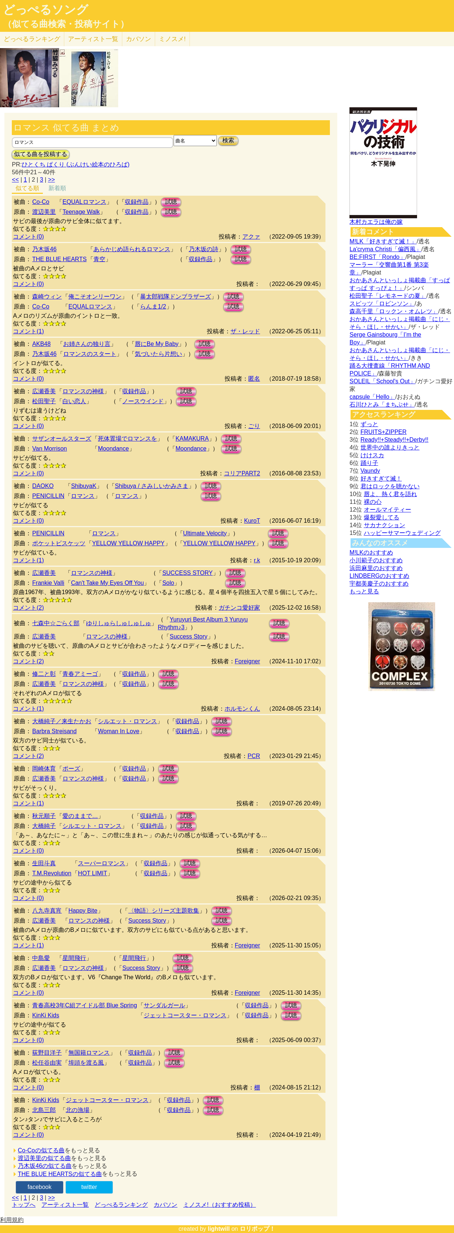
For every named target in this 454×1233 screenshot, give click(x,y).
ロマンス (83, 496)
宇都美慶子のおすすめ (379, 583)
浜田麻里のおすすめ (376, 568)
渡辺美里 (44, 212)
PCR (254, 756)
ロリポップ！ (257, 1229)
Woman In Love (118, 731)
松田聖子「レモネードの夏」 (387, 296)
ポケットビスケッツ (58, 543)
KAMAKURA (192, 438)
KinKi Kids (45, 1015)
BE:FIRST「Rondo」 (377, 257)
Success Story (188, 636)
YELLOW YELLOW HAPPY (128, 543)
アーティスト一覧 (65, 1205)
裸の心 (373, 502)
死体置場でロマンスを (127, 438)
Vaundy (370, 471)
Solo (168, 583)
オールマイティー (387, 509)
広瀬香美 (44, 391)
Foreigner (247, 661)
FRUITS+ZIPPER (384, 432)
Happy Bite (82, 910)
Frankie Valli (48, 583)
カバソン (138, 39)
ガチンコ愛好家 (239, 607)
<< (15, 179)
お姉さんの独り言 (86, 344)
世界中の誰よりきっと (390, 447)
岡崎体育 (44, 768)
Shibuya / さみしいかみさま (151, 486)
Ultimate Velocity (205, 533)
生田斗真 (44, 863)
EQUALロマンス (84, 202)
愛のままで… (80, 816)
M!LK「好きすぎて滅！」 (382, 241)
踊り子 (369, 463)
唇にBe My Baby (156, 344)
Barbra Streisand (54, 731)
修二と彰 (44, 674)
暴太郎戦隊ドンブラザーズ (175, 296)
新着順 (57, 188)
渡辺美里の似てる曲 (44, 1158)
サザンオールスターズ (61, 438)
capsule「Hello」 (372, 397)
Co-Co (40, 202)
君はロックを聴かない (390, 486)
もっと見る (364, 591)
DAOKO (43, 486)
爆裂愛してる (381, 517)
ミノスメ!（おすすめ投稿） (219, 1205)
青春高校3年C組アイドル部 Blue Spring (84, 1005)
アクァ (251, 236)
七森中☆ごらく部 (55, 623)
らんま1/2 (153, 306)
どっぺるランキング (121, 1205)
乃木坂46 (44, 249)
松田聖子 (44, 401)
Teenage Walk (81, 212)
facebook (40, 1187)
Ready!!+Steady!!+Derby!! (395, 440)
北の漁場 (77, 1110)
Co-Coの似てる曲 (41, 1150)
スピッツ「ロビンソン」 (381, 303)
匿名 (254, 378)
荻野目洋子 (47, 1053)
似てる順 (27, 188)
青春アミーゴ (80, 674)
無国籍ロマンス (89, 1053)
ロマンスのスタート (89, 354)
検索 (228, 140)
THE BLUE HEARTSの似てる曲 (60, 1174)
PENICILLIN (48, 496)
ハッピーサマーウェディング (402, 533)
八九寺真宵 (47, 910)
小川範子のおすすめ (376, 560)
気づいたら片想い (158, 354)
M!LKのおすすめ (371, 552)
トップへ (23, 1205)
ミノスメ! (172, 39)
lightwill (219, 1229)
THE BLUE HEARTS (59, 259)
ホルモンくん (242, 708)
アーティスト (93, 39)
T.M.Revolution (51, 873)
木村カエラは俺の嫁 (376, 222)
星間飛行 (74, 958)
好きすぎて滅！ (381, 478)
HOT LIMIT (92, 873)
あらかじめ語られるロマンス (131, 249)
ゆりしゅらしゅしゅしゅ (118, 623)
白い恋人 (74, 401)
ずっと (369, 424)
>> (51, 179)
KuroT (252, 521)
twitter (89, 1187)
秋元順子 (44, 816)
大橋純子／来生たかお (61, 721)
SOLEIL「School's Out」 (382, 381)
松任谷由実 (47, 1062)
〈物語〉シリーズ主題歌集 (163, 910)
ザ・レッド (245, 331)
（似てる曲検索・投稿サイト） (66, 24)
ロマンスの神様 (83, 391)
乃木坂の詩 (203, 249)
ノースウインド (143, 401)
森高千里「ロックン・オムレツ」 (393, 311)
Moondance (113, 448)
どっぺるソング (45, 9)
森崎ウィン (47, 296)
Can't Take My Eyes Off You (107, 583)
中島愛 (41, 958)
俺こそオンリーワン (95, 296)
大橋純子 (44, 826)
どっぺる (32, 39)
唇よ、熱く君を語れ (390, 494)
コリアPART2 (242, 473)
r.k (257, 560)
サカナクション (384, 525)
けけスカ (372, 455)
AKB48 (41, 344)
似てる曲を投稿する (40, 154)
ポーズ (71, 768)
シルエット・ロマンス (127, 721)
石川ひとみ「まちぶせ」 (381, 404)
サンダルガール (164, 1005)
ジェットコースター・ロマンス (185, 1015)
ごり (254, 426)
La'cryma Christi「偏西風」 (385, 249)
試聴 (171, 202)
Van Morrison (49, 448)
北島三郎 (44, 1110)
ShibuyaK (83, 486)
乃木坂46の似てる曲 (45, 1166)
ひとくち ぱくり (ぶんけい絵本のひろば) (76, 164)
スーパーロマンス (101, 863)
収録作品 (137, 202)
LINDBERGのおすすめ (379, 576)
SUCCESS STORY (187, 573)
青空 (99, 259)
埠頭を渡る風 (86, 1062)
